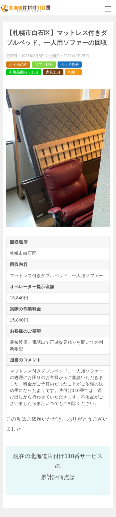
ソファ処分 (44, 64)
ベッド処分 (69, 64)
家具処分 (53, 72)
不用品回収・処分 (24, 72)
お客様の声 (18, 64)
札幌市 (73, 72)
